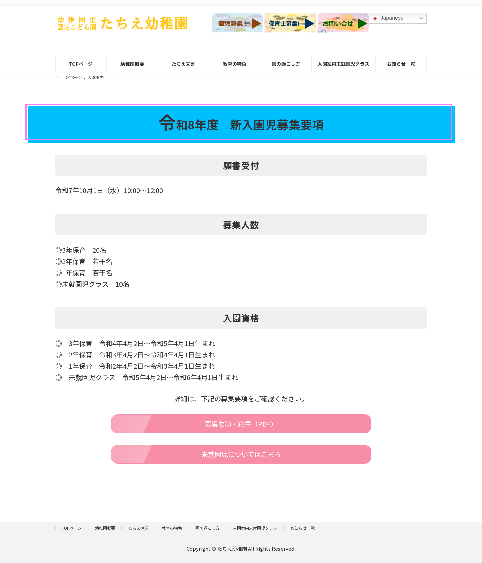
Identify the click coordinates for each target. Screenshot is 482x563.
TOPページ (72, 528)
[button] (241, 423)
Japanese (387, 18)
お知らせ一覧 (303, 528)
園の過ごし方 (207, 528)
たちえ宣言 (139, 528)
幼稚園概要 (105, 528)
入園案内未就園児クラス (255, 528)
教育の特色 (172, 528)
